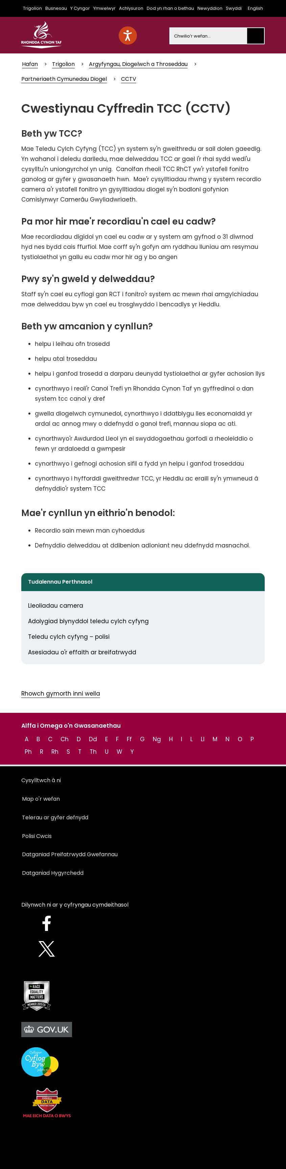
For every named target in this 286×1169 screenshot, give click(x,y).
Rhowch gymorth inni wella (60, 693)
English (255, 8)
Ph (28, 752)
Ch (65, 739)
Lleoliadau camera (55, 606)
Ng (157, 739)
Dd (93, 739)
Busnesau (56, 8)
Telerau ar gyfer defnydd (55, 817)
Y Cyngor (80, 8)
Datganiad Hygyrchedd (53, 873)
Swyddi (234, 8)
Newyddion (209, 8)
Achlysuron (131, 8)
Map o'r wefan (41, 799)
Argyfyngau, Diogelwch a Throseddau (138, 64)
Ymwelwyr (104, 8)
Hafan (30, 64)
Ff (129, 739)
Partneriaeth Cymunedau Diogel (64, 79)
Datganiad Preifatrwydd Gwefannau (70, 854)
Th (93, 752)
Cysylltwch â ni (41, 780)
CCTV (128, 79)
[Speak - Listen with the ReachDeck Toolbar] (128, 35)
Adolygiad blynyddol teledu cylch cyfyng (88, 621)
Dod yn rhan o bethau (170, 8)
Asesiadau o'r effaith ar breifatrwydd (82, 652)
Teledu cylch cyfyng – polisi (69, 637)
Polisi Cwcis (37, 836)
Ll (203, 739)
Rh (54, 752)
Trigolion (32, 8)
